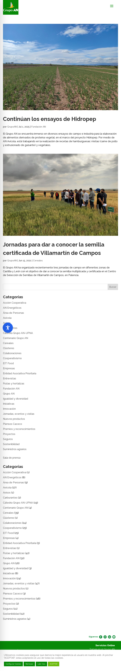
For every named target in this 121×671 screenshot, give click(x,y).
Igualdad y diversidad (15, 398)
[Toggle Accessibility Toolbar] (7, 327)
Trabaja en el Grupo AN (102, 649)
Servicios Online (105, 645)
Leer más (41, 664)
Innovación (9, 408)
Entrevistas (9, 378)
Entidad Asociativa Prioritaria (19, 373)
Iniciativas (8, 403)
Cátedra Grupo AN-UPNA (18, 333)
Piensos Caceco (12, 423)
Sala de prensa (11, 457)
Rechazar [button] (29, 664)
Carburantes (10, 497)
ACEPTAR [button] (53, 664)
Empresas (9, 368)
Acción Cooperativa (14, 302)
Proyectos (9, 434)
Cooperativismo (12, 358)
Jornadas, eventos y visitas (18, 413)
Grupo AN (8, 393)
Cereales (38, 260)
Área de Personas (13, 312)
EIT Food (8, 363)
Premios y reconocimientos (19, 429)
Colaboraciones (12, 353)
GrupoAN (12, 126)
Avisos (7, 492)
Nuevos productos (14, 418)
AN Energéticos (12, 307)
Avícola (7, 317)
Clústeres (8, 348)
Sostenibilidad (11, 444)
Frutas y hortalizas (13, 383)
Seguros (8, 439)
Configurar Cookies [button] (13, 664)
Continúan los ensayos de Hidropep (49, 119)
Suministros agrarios (14, 449)
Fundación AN (38, 126)
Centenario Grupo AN (15, 338)
